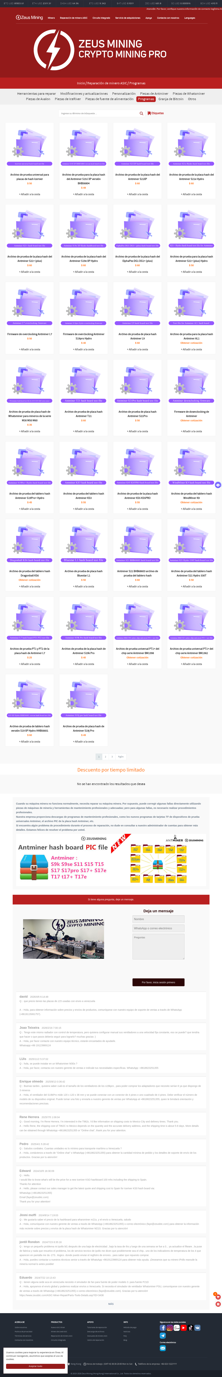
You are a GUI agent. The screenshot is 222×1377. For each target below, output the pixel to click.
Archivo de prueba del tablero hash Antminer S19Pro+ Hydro (29, 496)
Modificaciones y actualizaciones (84, 93)
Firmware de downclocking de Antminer (191, 414)
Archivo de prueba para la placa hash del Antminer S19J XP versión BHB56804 (83, 179)
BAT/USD (125, 3)
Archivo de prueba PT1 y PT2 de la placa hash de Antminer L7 (29, 651)
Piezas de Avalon (38, 99)
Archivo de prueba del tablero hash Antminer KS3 (83, 496)
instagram (170, 1328)
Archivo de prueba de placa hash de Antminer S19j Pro (83, 729)
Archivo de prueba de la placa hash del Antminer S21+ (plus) (29, 259)
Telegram (163, 1336)
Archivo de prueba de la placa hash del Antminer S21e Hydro (191, 177)
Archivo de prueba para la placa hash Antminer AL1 (191, 336)
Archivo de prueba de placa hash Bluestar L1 (84, 574)
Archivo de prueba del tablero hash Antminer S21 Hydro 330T (191, 574)
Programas (146, 99)
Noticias (126, 1331)
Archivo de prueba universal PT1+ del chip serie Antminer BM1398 (137, 651)
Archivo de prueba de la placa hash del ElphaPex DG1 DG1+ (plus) (137, 259)
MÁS (111, 1304)
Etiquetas (157, 113)
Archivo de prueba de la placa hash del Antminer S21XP (137, 177)
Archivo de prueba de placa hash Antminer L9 (137, 336)
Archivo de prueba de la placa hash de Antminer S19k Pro (84, 651)
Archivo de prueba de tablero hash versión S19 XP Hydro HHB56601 (30, 729)
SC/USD (181, 3)
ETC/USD (97, 3)
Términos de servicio (23, 1336)
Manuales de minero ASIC (97, 1336)
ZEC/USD (153, 3)
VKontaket (197, 1328)
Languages (189, 17)
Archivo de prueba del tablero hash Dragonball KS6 (29, 574)
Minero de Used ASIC (59, 1331)
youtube (184, 1328)
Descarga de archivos (95, 1331)
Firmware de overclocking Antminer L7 (29, 334)
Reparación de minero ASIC (74, 17)
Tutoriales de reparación (97, 1327)
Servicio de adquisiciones (127, 17)
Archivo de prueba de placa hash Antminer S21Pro (137, 414)
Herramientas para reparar (36, 93)
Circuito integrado (101, 17)
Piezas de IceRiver (68, 99)
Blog (125, 1340)
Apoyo (149, 17)
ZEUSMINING (29, 17)
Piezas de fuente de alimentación (109, 99)
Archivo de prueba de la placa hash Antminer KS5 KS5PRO (137, 496)
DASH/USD (69, 3)
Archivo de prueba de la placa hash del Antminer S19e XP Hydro (83, 259)
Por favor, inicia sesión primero (158, 982)
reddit (177, 1328)
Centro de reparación (95, 1340)
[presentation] (158, 969)
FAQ (125, 1336)
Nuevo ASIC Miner (58, 1327)
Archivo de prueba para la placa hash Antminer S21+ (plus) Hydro (191, 259)
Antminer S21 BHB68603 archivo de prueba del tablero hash (137, 574)
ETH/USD (41, 3)
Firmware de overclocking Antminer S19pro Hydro (83, 336)
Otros (192, 99)
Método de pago (129, 1327)
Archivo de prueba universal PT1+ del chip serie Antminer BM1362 (191, 651)
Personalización (123, 93)
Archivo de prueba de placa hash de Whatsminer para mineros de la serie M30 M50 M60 (29, 416)
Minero (51, 17)
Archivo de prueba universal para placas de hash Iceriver (29, 177)
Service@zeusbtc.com (163, 1348)
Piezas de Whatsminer (189, 93)
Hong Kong (76, 1364)
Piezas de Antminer (154, 93)
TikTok (190, 1328)
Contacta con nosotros (168, 17)
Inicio (81, 83)
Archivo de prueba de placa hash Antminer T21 (84, 414)
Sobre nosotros (21, 1327)
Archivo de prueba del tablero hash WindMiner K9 (191, 496)
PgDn (121, 756)
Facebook (163, 1328)
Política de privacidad (23, 1331)
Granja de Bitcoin (171, 99)
